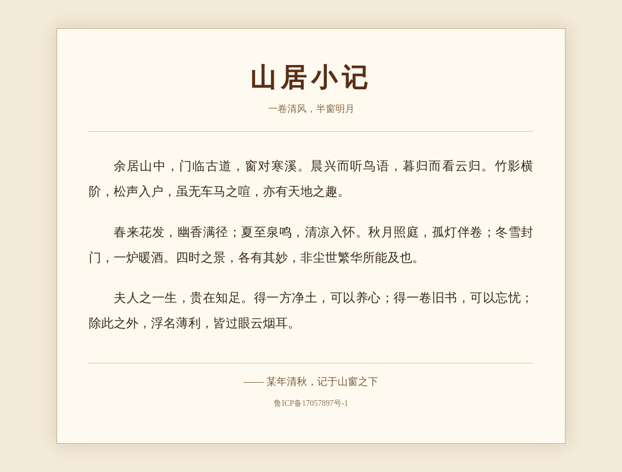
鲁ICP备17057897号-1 (311, 403)
